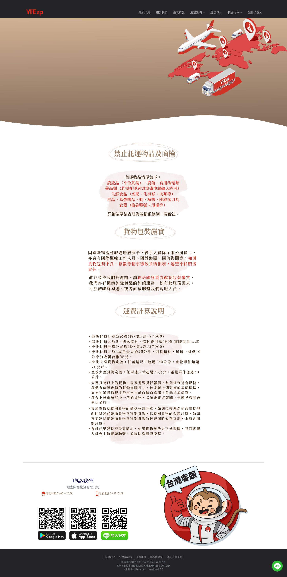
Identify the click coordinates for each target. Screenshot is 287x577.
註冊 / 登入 (255, 12)
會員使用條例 (174, 557)
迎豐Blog (216, 12)
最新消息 (144, 12)
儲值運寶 (141, 557)
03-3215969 (117, 493)
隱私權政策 (156, 557)
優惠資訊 (179, 12)
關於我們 (161, 12)
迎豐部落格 (125, 557)
